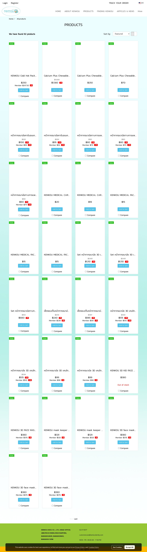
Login (5, 3)
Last (75, 519)
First (71, 519)
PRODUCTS (88, 11)
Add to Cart (23, 90)
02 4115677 (83, 530)
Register (14, 3)
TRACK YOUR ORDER (118, 3)
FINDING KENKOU (105, 11)
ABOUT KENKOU (72, 11)
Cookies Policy (94, 547)
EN (141, 3)
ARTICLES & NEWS (125, 11)
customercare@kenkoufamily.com (91, 535)
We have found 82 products (22, 34)
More (140, 11)
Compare (25, 96)
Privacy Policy (80, 547)
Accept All (129, 547)
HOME (58, 11)
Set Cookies (117, 547)
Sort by (108, 33)
